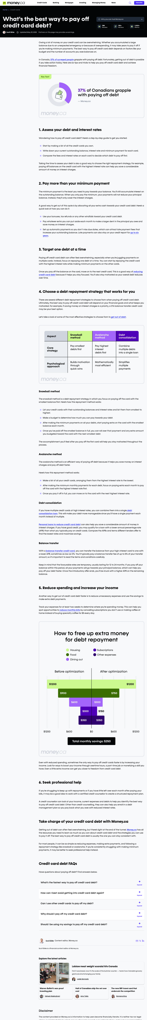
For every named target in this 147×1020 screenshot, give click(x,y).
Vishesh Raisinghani (52, 996)
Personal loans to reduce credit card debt (60, 525)
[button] (140, 883)
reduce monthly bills (69, 610)
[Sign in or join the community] (139, 3)
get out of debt (118, 317)
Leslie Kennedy (83, 979)
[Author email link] (137, 941)
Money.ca (132, 830)
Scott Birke (10, 32)
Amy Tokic (84, 996)
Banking (57, 3)
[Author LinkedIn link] (143, 941)
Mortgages (70, 3)
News (114, 3)
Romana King (121, 996)
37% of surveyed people (62, 60)
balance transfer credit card (60, 551)
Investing (83, 3)
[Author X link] (140, 941)
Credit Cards (43, 3)
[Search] (130, 3)
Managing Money (99, 3)
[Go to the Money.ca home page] (14, 3)
